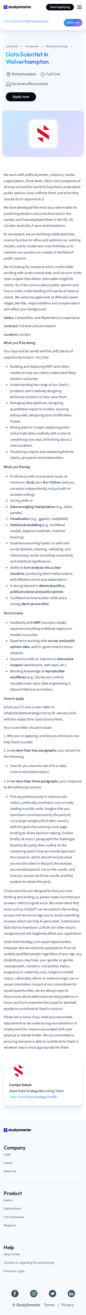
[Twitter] (52, 1293)
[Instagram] (33, 1293)
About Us (10, 1171)
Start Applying (60, 7)
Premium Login (14, 1271)
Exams (8, 1200)
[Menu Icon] (79, 7)
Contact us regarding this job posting (29, 1262)
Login (7, 1154)
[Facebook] (15, 1293)
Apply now (73, 22)
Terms (49, 1305)
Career (8, 1162)
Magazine (10, 1225)
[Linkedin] (71, 1293)
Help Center (12, 1254)
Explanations (12, 1208)
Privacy (67, 1305)
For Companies (14, 1217)
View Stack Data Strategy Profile (33, 1096)
